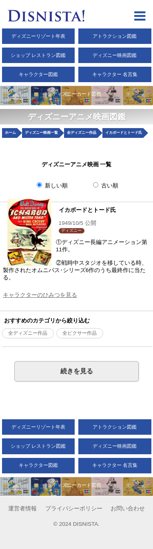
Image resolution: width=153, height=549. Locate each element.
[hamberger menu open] (139, 17)
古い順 (105, 185)
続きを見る (76, 371)
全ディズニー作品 (27, 333)
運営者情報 (22, 508)
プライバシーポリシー (73, 508)
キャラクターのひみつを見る (40, 295)
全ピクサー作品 (79, 333)
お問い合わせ (128, 508)
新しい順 (52, 185)
